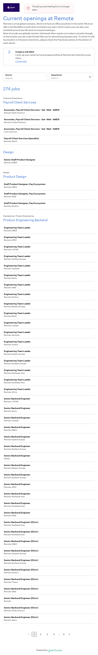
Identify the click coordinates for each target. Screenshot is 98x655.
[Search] (25, 78)
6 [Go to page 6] (64, 634)
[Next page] (69, 634)
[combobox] (51, 78)
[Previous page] (28, 634)
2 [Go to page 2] (40, 634)
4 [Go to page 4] (54, 634)
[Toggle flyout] (90, 77)
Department (56, 75)
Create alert (21, 61)
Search (8, 75)
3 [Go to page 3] (47, 634)
